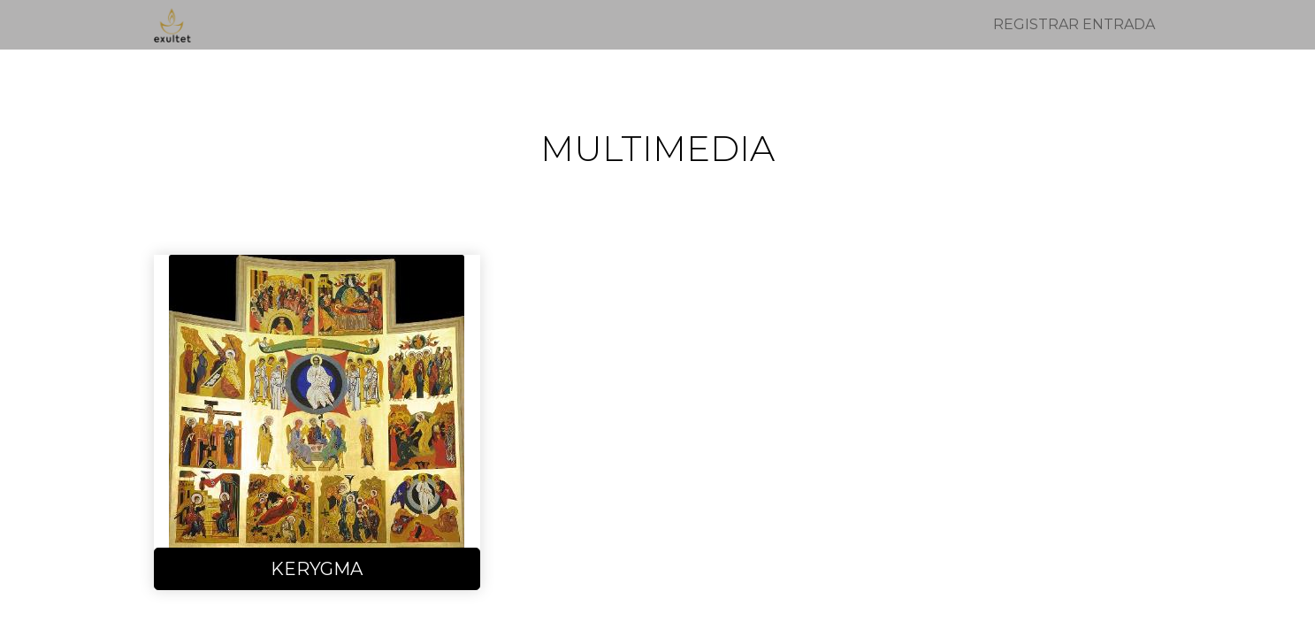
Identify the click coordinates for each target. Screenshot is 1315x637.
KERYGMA (317, 568)
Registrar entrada (1074, 24)
